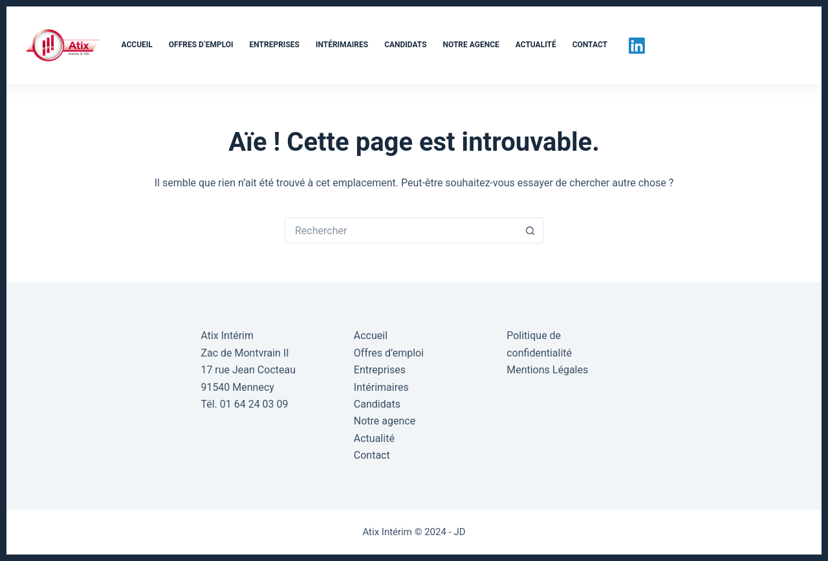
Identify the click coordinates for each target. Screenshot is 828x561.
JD (459, 532)
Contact (589, 44)
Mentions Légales (547, 370)
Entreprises (275, 44)
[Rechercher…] (401, 230)
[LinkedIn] (637, 46)
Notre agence (471, 44)
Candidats (405, 44)
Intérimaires (342, 44)
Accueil (137, 44)
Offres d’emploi (201, 44)
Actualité (536, 44)
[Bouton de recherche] (530, 230)
